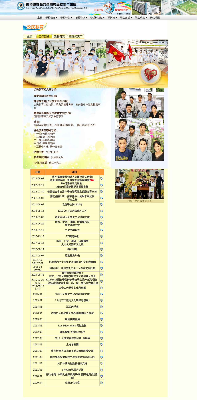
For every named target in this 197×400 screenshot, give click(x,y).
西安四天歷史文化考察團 (72, 287)
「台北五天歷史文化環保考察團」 (72, 300)
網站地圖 (155, 17)
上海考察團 (72, 344)
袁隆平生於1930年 (72, 204)
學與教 (111, 17)
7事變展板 (73, 236)
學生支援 (125, 17)
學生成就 (140, 17)
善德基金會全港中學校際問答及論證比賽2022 (72, 191)
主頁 (39, 17)
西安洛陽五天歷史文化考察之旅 (72, 217)
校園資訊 (80, 17)
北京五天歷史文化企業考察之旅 (72, 294)
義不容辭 (72, 249)
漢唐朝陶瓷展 (72, 319)
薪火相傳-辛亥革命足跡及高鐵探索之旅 (72, 351)
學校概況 (50, 17)
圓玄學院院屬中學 (71, 273)
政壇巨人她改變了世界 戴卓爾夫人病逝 (72, 313)
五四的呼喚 (72, 306)
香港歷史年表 (72, 255)
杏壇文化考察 (72, 382)
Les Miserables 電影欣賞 (72, 325)
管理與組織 (96, 17)
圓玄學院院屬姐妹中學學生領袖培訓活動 (72, 357)
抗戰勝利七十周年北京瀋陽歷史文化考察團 (72, 262)
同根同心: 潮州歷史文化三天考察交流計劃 (72, 268)
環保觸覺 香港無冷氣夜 (72, 332)
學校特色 (65, 17)
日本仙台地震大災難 (72, 369)
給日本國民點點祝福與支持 (72, 363)
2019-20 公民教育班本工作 (72, 211)
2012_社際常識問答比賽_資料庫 (72, 338)
